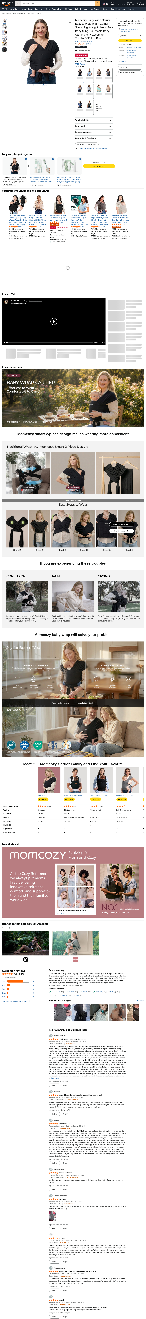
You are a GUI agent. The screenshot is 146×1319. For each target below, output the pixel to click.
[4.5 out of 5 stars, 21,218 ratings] (77, 227)
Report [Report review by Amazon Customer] (65, 1085)
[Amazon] (7, 3)
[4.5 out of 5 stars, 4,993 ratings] (56, 222)
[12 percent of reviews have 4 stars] (18, 985)
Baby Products (6, 13)
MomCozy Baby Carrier (18, 303)
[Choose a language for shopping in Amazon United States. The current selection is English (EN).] (105, 3)
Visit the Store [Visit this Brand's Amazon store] (61, 913)
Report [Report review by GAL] (65, 1317)
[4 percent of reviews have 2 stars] (18, 993)
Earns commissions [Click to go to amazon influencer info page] (35, 301)
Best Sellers (39, 9)
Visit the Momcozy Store (83, 41)
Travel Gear (16, 13)
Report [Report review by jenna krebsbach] (65, 1262)
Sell (76, 9)
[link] (42, 166)
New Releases (95, 9)
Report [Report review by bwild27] (65, 1163)
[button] (4, 9)
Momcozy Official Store (133, 47)
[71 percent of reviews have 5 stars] (18, 981)
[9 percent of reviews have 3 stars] (18, 989)
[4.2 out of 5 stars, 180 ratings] (35, 227)
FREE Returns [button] (81, 64)
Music (124, 9)
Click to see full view (40, 85)
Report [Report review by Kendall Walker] (65, 1189)
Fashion (131, 9)
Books (48, 9)
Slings (39, 13)
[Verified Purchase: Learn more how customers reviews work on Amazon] (71, 1044)
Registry (105, 9)
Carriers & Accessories (28, 13)
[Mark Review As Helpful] (54, 1085)
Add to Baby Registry (127, 72)
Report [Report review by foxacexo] (65, 1114)
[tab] (121, 524)
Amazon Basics (27, 9)
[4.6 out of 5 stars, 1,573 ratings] (15, 227)
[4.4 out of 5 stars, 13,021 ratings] (98, 227)
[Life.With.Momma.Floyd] (19, 301)
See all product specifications (87, 144)
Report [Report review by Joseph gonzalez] (65, 1290)
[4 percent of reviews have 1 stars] (18, 997)
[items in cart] (140, 3)
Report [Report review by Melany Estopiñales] (65, 1228)
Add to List (123, 68)
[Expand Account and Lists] (124, 4)
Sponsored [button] (6, 928)
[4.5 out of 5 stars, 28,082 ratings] (119, 224)
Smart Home (115, 9)
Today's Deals (57, 9)
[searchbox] (58, 3)
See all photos (138, 1000)
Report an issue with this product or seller (91, 149)
